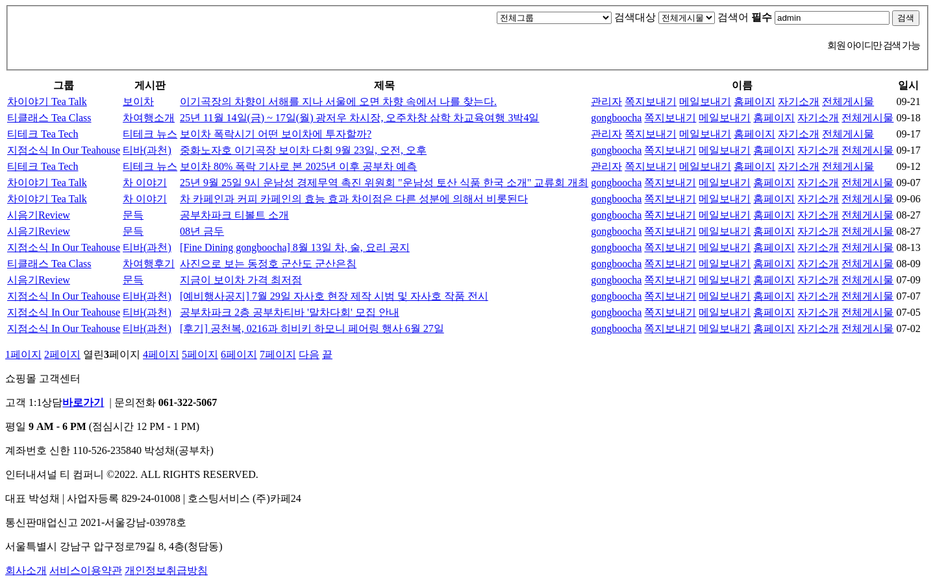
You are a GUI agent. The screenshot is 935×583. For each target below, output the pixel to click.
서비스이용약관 (85, 570)
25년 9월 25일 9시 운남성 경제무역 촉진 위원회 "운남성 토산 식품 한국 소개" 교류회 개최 (384, 182)
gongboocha (616, 117)
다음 (309, 354)
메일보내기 (705, 101)
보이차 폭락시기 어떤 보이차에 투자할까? (275, 133)
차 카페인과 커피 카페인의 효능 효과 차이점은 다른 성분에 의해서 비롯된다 (354, 198)
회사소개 (26, 570)
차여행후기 (149, 263)
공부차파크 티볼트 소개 (234, 214)
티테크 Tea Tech (42, 133)
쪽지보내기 (651, 101)
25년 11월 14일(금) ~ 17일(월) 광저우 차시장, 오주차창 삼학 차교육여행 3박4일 (359, 117)
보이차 (138, 101)
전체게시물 (848, 101)
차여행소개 (149, 117)
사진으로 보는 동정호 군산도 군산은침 (268, 263)
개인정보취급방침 (166, 570)
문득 (133, 214)
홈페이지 (754, 101)
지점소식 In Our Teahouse (63, 150)
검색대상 (635, 17)
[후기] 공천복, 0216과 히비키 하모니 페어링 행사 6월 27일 (312, 328)
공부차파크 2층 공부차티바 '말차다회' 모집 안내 (289, 312)
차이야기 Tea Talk (47, 101)
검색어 (744, 17)
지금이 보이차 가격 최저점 (241, 279)
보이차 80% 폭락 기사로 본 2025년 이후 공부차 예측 (298, 166)
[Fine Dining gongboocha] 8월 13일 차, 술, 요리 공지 (295, 247)
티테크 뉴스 (150, 133)
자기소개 (798, 101)
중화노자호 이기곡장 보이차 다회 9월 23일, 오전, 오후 (303, 150)
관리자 (606, 101)
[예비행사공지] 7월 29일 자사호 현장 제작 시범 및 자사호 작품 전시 (334, 296)
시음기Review (38, 214)
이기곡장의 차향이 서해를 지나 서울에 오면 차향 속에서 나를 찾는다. (338, 101)
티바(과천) (147, 150)
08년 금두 (202, 231)
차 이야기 (145, 182)
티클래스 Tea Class (49, 117)
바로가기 (83, 402)
